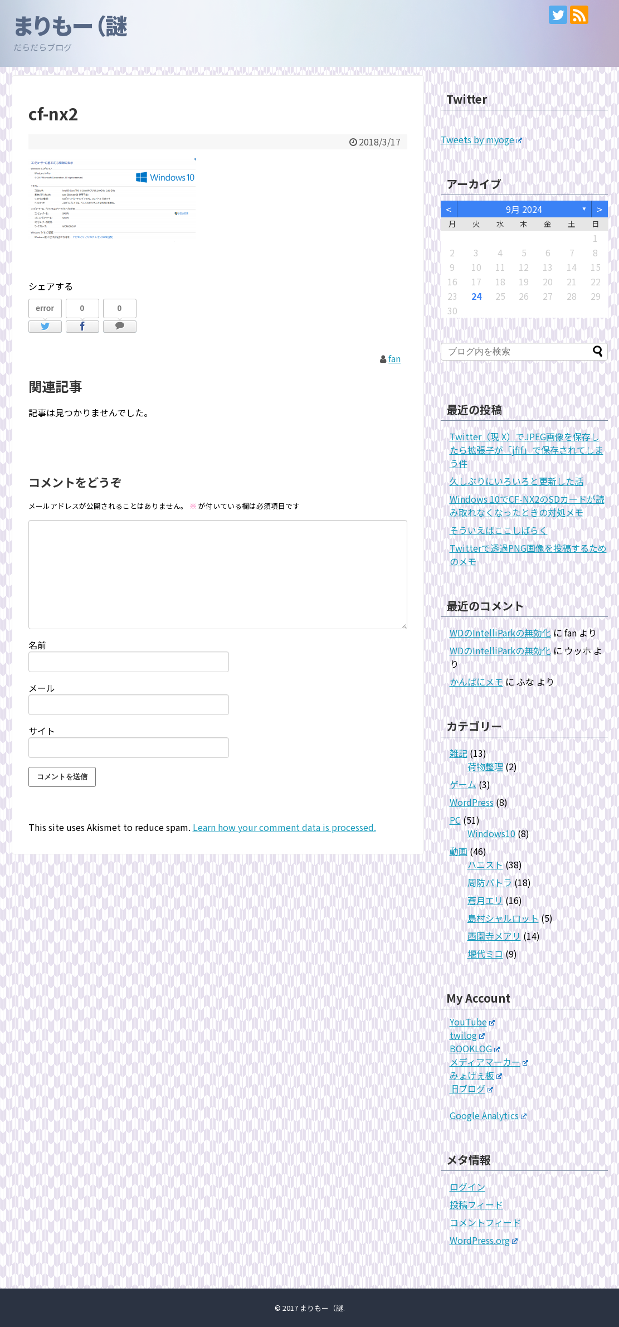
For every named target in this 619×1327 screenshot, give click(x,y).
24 (476, 296)
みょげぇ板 (476, 1075)
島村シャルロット (503, 918)
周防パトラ (489, 882)
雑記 (458, 753)
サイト (41, 730)
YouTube (472, 1021)
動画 (458, 851)
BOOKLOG (475, 1048)
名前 (37, 645)
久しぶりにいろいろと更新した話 (516, 481)
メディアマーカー (489, 1061)
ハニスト (485, 864)
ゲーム (463, 784)
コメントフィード (485, 1222)
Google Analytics (488, 1115)
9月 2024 (524, 209)
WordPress (472, 802)
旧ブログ (472, 1088)
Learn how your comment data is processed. (284, 827)
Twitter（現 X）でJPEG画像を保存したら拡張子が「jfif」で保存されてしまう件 (526, 450)
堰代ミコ (485, 953)
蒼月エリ (485, 900)
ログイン (467, 1186)
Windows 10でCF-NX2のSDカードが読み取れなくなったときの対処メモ (527, 505)
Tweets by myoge (482, 139)
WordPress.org (484, 1240)
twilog (467, 1035)
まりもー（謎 (70, 25)
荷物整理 (485, 766)
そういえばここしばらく (499, 530)
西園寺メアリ (494, 935)
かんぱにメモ (476, 681)
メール (41, 687)
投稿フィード (476, 1204)
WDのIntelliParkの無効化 (500, 632)
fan (394, 358)
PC (455, 820)
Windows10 (491, 833)
